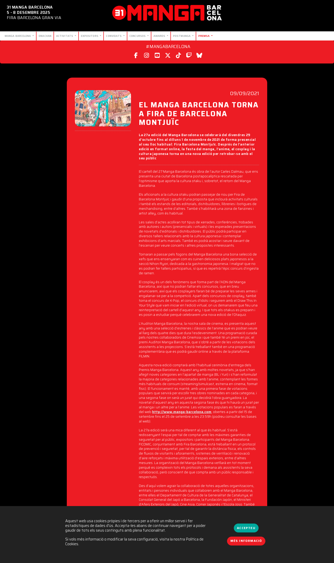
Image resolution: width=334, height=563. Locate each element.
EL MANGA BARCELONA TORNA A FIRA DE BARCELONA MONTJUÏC (199, 114)
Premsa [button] (204, 36)
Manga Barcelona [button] (18, 36)
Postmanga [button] (182, 36)
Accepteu (246, 528)
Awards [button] (159, 36)
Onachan (45, 36)
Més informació (246, 540)
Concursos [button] (137, 36)
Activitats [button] (65, 36)
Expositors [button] (90, 36)
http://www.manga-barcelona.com (181, 412)
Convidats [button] (114, 36)
